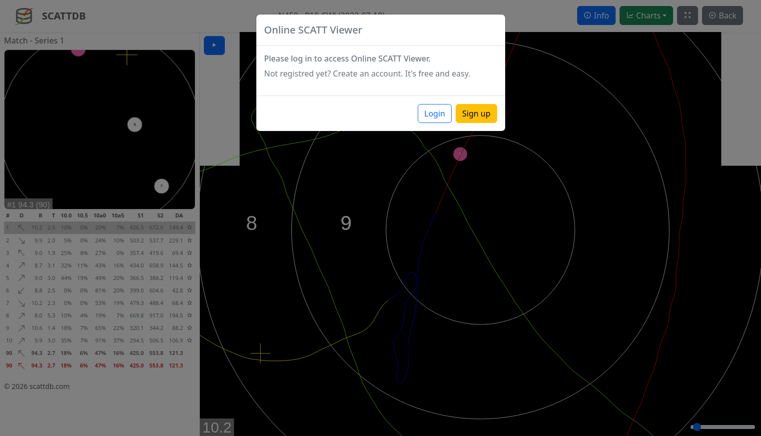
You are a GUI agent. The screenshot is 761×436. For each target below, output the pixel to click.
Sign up (476, 113)
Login (434, 113)
